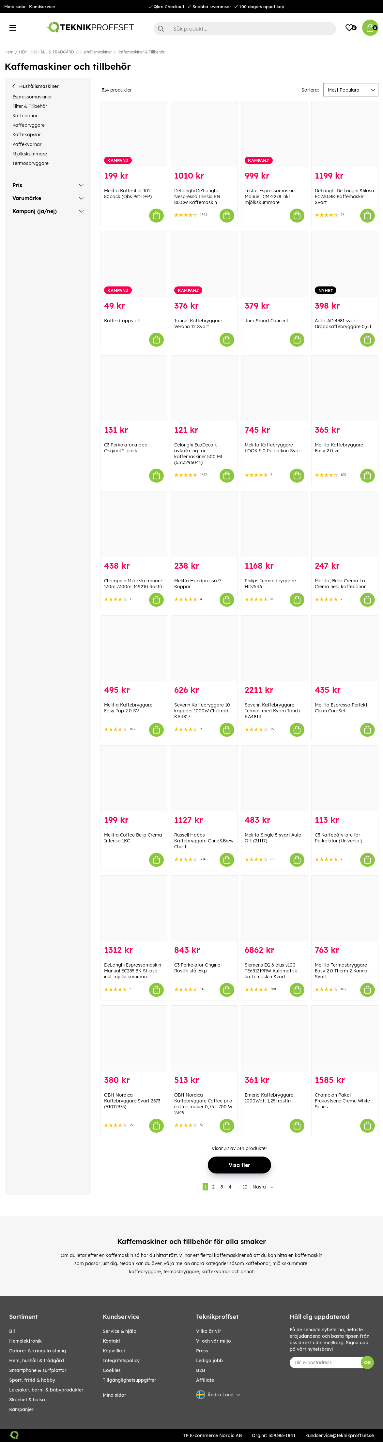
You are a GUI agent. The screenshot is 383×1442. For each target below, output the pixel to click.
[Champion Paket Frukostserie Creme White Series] (345, 1038)
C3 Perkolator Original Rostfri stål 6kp (198, 968)
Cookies (112, 1370)
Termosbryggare (30, 163)
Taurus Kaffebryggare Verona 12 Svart (198, 323)
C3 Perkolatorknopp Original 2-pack (125, 448)
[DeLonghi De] (204, 134)
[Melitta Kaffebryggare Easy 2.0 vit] (345, 388)
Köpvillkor (114, 1351)
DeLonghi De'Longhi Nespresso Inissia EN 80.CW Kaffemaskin (197, 196)
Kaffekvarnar (26, 144)
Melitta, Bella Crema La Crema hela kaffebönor (340, 584)
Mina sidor (15, 6)
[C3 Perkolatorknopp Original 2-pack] (134, 388)
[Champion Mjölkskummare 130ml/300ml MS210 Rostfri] (134, 524)
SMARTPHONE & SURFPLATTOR (38, 1370)
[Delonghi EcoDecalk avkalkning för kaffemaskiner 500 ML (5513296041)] (204, 388)
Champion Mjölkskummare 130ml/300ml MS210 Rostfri (133, 584)
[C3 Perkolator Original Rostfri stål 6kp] (204, 908)
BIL (12, 1331)
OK (367, 1362)
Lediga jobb (209, 1360)
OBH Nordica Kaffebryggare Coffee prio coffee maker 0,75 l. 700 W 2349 (203, 1103)
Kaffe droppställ (122, 321)
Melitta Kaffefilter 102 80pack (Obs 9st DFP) (128, 193)
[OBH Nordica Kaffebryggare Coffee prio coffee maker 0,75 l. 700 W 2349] (204, 1038)
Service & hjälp (119, 1331)
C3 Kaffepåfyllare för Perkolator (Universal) (338, 838)
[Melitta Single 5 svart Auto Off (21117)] (274, 778)
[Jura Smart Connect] (274, 264)
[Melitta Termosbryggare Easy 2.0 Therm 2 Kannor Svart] (345, 908)
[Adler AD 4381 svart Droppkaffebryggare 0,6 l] (345, 264)
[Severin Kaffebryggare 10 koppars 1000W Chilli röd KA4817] (204, 648)
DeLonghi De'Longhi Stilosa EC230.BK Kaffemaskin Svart (344, 196)
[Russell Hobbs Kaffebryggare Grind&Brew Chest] (204, 778)
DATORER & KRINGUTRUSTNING (37, 1351)
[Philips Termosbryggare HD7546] (274, 524)
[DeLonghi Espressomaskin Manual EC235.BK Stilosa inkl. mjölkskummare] (134, 908)
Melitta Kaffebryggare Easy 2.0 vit (339, 448)
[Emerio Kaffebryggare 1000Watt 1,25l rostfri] (274, 1038)
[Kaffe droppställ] (134, 264)
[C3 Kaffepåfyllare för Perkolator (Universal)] (345, 778)
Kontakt (111, 1341)
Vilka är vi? (208, 1331)
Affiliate (205, 1380)
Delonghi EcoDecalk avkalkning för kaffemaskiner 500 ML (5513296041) (198, 453)
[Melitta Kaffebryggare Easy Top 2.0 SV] (134, 648)
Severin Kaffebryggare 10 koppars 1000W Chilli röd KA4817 (202, 711)
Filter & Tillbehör (29, 106)
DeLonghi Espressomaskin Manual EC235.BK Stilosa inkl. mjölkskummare (132, 971)
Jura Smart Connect (266, 321)
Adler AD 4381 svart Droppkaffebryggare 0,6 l (343, 323)
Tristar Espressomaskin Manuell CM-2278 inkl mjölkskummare (270, 196)
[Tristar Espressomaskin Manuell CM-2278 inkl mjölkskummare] (274, 134)
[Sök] (245, 28)
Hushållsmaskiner (96, 52)
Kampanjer (21, 1409)
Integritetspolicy (121, 1360)
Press (202, 1351)
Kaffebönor (25, 116)
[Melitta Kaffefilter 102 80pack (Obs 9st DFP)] (134, 134)
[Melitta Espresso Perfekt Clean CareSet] (345, 648)
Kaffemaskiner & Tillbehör (140, 52)
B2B (200, 1370)
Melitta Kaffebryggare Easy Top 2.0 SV (128, 708)
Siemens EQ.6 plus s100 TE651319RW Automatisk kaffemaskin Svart (271, 971)
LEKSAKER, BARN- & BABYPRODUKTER (46, 1390)
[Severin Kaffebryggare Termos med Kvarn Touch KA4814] (274, 648)
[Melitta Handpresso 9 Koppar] (204, 524)
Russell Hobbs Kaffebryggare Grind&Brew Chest (204, 841)
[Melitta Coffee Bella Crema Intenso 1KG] (134, 778)
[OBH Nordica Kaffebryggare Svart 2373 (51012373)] (134, 1038)
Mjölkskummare (29, 154)
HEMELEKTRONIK (25, 1341)
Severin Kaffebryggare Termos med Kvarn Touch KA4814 (272, 711)
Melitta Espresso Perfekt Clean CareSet (341, 708)
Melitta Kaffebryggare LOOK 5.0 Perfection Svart (273, 448)
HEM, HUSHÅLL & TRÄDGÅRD (46, 52)
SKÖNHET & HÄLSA (27, 1400)
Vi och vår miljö (213, 1341)
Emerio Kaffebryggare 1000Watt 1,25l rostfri (269, 1098)
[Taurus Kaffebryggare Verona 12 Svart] (204, 264)
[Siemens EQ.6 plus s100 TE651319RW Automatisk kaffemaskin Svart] (274, 908)
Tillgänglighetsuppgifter (129, 1380)
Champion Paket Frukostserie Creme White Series (342, 1101)
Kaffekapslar (26, 135)
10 (245, 1187)
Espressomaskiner (32, 97)
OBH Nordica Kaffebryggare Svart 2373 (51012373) (132, 1101)
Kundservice (42, 6)
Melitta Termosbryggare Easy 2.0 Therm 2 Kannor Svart (342, 971)
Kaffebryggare (28, 125)
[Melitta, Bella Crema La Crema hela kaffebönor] (345, 524)
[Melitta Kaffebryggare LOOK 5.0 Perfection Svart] (274, 388)
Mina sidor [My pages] (114, 1395)
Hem (9, 52)
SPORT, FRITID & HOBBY (32, 1380)
